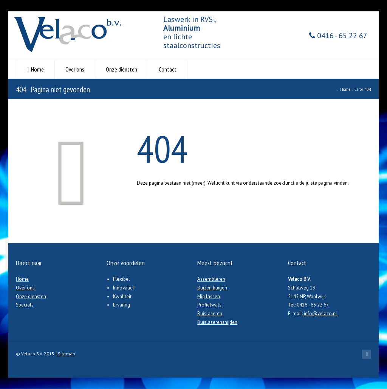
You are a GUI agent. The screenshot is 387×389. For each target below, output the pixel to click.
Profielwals (209, 305)
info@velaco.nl (320, 313)
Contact (167, 69)
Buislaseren (209, 313)
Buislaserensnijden (217, 322)
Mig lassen (208, 296)
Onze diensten (121, 69)
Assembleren (211, 279)
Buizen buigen (212, 288)
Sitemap (66, 353)
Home (37, 69)
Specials (25, 305)
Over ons (74, 69)
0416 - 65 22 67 (338, 35)
